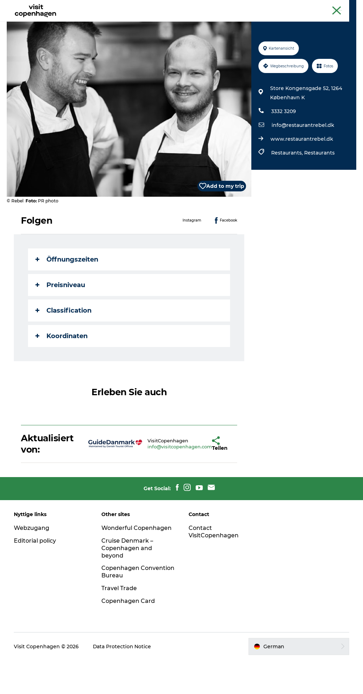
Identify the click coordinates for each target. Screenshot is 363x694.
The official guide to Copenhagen (276, 6)
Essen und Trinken (187, 22)
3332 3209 (283, 145)
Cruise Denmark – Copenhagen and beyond (127, 582)
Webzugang (32, 561)
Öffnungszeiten (67, 293)
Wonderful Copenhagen (136, 561)
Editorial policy (35, 574)
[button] (192, 477)
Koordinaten (62, 370)
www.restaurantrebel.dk (301, 172)
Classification (64, 344)
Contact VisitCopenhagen (214, 565)
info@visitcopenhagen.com (159, 480)
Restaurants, (287, 186)
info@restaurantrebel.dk (303, 159)
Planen (231, 22)
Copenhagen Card (337, 6)
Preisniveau (60, 319)
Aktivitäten (136, 22)
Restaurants (319, 186)
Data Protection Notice (122, 680)
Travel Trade (119, 622)
